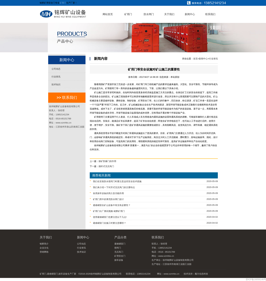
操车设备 (118, 260)
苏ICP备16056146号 (256, 279)
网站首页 (108, 14)
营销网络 (44, 252)
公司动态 (56, 69)
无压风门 (118, 252)
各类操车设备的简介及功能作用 (154, 193)
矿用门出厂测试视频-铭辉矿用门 (154, 211)
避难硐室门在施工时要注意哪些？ (154, 223)
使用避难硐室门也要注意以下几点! (154, 217)
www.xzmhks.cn (171, 274)
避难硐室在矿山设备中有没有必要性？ (154, 205)
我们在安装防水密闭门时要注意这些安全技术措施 (154, 181)
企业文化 (44, 248)
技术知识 (56, 84)
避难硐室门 (119, 243)
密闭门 (117, 248)
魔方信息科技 (201, 274)
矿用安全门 (119, 256)
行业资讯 (56, 76)
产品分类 (120, 237)
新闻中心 (190, 14)
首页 (195, 58)
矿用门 (63, 3)
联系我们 (210, 14)
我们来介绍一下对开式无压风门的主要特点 (154, 187)
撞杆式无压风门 (106, 166)
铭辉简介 (44, 243)
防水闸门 (149, 14)
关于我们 (169, 14)
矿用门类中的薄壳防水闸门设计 (154, 199)
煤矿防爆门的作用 (107, 161)
